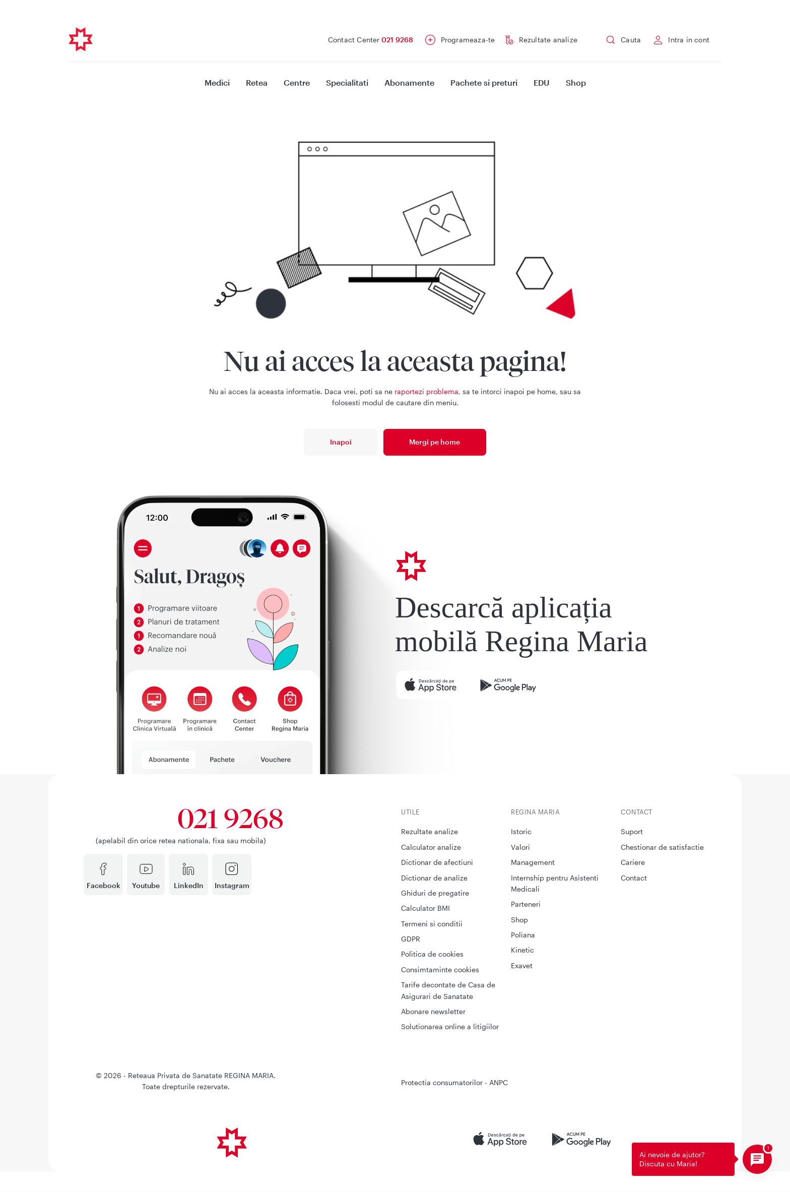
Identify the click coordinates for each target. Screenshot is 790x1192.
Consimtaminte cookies (440, 969)
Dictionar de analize (434, 877)
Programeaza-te (468, 39)
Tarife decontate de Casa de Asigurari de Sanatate (448, 990)
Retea (257, 82)
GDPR (410, 938)
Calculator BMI (425, 908)
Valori (520, 847)
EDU (542, 82)
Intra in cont (688, 39)
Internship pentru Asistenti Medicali (555, 883)
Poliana (523, 934)
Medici (217, 82)
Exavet (522, 965)
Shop (576, 82)
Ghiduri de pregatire (435, 893)
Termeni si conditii (432, 923)
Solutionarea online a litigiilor (450, 1026)
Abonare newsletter (433, 1011)
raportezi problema (426, 391)
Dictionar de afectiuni (437, 862)
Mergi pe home (434, 441)
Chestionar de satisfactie (662, 847)
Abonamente (409, 82)
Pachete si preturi (483, 82)
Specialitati (347, 82)
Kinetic (522, 950)
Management (533, 862)
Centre (297, 82)
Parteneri (526, 904)
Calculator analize (431, 847)
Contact (634, 877)
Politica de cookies (432, 954)
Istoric (521, 831)
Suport (632, 831)
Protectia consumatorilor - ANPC (454, 1082)
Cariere (633, 862)
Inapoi (341, 441)
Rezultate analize (548, 39)
